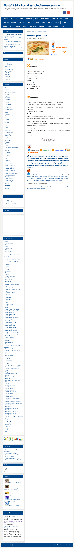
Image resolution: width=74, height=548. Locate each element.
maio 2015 (7, 79)
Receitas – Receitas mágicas (12, 368)
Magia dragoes (9, 132)
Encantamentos (38, 176)
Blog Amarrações (9, 456)
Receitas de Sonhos (56, 160)
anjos (6, 96)
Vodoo (6, 429)
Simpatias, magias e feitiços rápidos (14, 416)
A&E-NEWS (14, 18)
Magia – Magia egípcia (10, 322)
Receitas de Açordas (56, 156)
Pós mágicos (8, 153)
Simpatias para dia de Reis (11, 408)
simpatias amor (9, 163)
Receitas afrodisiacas (58, 163)
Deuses (66, 18)
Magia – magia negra (10, 327)
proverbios (7, 155)
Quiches (52, 186)
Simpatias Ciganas (9, 167)
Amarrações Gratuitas (10, 92)
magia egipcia (8, 134)
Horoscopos (22, 22)
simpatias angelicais (10, 165)
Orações (50, 22)
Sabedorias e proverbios (11, 373)
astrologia (7, 99)
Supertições (8, 421)
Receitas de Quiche (39, 59)
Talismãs (7, 188)
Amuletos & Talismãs (47, 178)
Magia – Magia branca (10, 312)
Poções (7, 150)
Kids (6, 125)
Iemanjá (7, 122)
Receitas (64, 22)
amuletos (7, 94)
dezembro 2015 (9, 68)
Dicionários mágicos (10, 276)
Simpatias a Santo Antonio (11, 386)
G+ (10, 545)
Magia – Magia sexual (10, 329)
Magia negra (8, 139)
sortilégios (7, 185)
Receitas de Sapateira (33, 156)
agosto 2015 (8, 74)
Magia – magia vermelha (11, 330)
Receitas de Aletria (37, 162)
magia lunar (8, 137)
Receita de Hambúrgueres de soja (13, 48)
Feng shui (7, 114)
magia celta (8, 130)
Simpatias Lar (8, 406)
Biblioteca (7, 264)
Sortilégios (7, 419)
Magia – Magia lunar (10, 325)
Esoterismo (6, 22)
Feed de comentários (10, 203)
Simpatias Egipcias (9, 405)
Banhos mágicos (45, 18)
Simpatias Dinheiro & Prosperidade (13, 403)
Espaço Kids (8, 286)
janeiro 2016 (8, 66)
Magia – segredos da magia (12, 332)
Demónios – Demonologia (11, 273)
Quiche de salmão (45, 186)
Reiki (6, 370)
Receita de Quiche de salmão (38, 36)
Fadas (6, 112)
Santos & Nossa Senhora (11, 377)
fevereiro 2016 (8, 64)
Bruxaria (7, 266)
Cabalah (7, 269)
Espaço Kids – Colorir (10, 287)
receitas (42, 38)
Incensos (7, 124)
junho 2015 (8, 77)
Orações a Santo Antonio (11, 349)
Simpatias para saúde (10, 413)
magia (6, 129)
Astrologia (7, 249)
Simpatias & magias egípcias (34, 178)
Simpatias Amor (46, 176)
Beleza (7, 102)
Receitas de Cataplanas (56, 165)
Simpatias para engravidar (11, 410)
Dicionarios (8, 107)
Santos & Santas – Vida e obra (12, 380)
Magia (29, 22)
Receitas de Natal (37, 163)
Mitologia (7, 142)
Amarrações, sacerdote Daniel (12, 455)
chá (33, 71)
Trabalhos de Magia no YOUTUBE (13, 459)
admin (35, 38)
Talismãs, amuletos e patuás (12, 423)
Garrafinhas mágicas (10, 115)
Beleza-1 (7, 258)
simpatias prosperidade (11, 173)
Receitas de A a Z (55, 55)
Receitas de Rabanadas (44, 160)
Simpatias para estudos (11, 411)
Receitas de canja (44, 165)
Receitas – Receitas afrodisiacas (13, 365)
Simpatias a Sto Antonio (56, 180)
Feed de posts (8, 201)
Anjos (36, 18)
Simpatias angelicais (45, 180)
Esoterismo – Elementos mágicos (13, 282)
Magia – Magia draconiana (11, 320)
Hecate (7, 119)
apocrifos (7, 97)
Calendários (8, 271)
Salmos (18, 26)
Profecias (7, 362)
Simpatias (41, 26)
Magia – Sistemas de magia (12, 334)
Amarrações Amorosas (10, 453)
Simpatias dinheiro (9, 168)
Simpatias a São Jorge (10, 390)
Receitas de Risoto (42, 155)
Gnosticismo (8, 297)
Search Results (32, 26)
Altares (21, 18)
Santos (24, 26)
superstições (8, 186)
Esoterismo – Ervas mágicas (12, 284)
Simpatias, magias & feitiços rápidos (51, 175)
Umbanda (55, 26)
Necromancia (8, 339)
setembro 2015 (9, 72)
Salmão (48, 188)
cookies (7, 106)
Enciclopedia (8, 279)
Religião (5, 26)
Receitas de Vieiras (54, 155)
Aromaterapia (8, 248)
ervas (6, 111)
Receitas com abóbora (33, 165)
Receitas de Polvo (63, 158)
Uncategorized (9, 190)
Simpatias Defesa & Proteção (12, 401)
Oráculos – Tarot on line (11, 353)
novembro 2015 (9, 69)
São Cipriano (8, 160)
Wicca (62, 26)
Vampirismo (8, 428)
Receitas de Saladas (39, 158)
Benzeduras (8, 104)
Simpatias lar (8, 172)
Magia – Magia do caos (11, 319)
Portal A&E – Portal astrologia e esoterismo (32, 5)
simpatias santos (9, 178)
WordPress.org (9, 205)
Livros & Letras (9, 304)
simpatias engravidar (10, 170)
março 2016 (8, 63)
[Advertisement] (13, 225)
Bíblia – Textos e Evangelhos (12, 261)
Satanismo (7, 382)
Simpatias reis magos (10, 177)
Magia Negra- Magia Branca (12, 458)
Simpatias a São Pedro (10, 391)
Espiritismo (8, 291)
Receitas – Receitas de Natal (12, 367)
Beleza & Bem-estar (56, 18)
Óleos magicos (9, 144)
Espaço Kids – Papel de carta (12, 289)
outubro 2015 (8, 71)
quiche (39, 186)
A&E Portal (5, 18)
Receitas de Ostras (65, 155)
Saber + (11, 26)
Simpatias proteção (10, 175)
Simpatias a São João (10, 388)
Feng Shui (13, 22)
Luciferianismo (9, 306)
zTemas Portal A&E (9, 433)
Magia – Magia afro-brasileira (12, 310)
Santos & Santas (9, 378)
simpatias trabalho (9, 181)
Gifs (6, 117)
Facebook (5, 545)
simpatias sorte (9, 180)
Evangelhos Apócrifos (10, 292)
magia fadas (8, 135)
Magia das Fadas (64, 175)
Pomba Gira (8, 357)
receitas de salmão (41, 188)
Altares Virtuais (9, 243)
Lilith (6, 127)
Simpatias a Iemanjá (58, 178)
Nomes (43, 22)
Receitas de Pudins (33, 160)
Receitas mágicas (47, 163)
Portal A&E (7, 152)
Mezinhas (36, 22)
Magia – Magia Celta (10, 314)
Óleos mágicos (9, 342)
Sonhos (49, 26)
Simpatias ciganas (62, 176)
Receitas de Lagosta (45, 156)
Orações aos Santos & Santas (12, 350)
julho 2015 (7, 76)
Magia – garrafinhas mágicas (12, 309)
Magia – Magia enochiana (11, 324)
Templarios (8, 424)
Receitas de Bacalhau (52, 158)
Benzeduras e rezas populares (12, 259)
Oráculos (57, 22)
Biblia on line (8, 263)
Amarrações (29, 18)
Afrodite (7, 89)
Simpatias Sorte (9, 414)
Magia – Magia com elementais (13, 315)
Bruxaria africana (9, 268)
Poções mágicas (9, 355)
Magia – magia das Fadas (11, 317)
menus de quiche (33, 186)
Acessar (7, 200)
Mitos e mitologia (9, 337)
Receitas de (45, 162)
